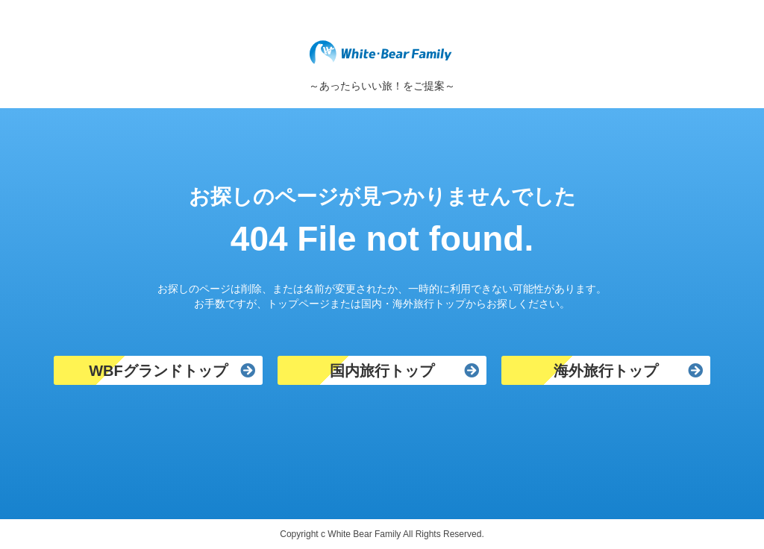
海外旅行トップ (606, 371)
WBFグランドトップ (158, 371)
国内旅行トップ (382, 371)
